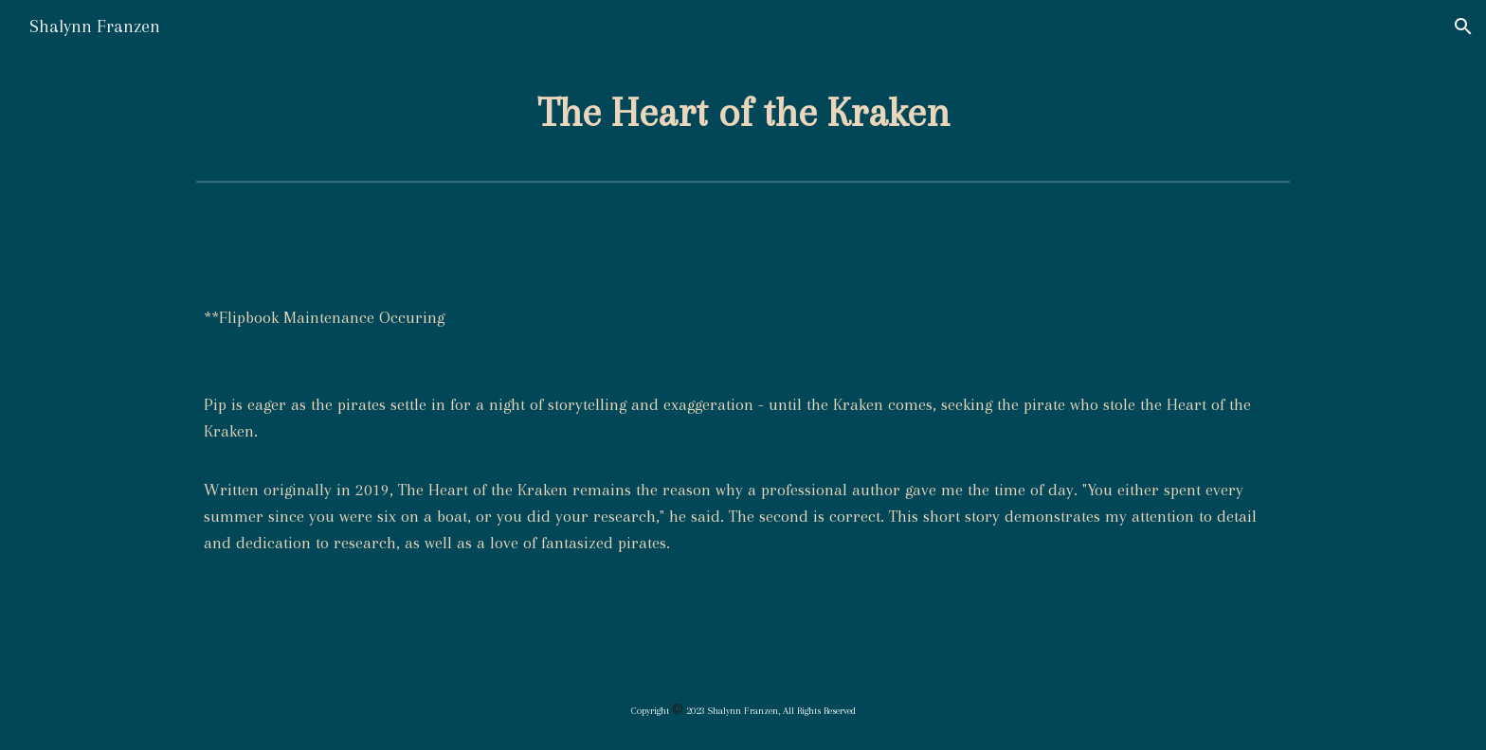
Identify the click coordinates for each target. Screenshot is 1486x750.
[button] (1463, 26)
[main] (743, 113)
